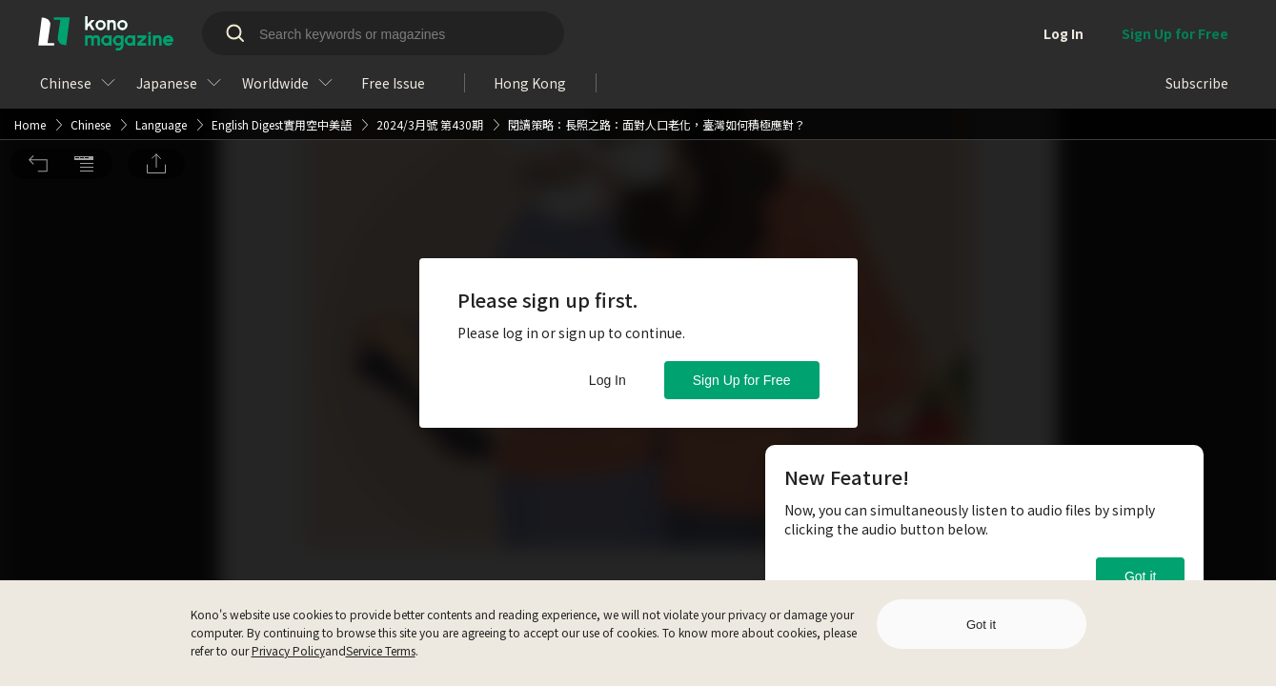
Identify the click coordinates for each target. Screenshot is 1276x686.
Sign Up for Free (742, 380)
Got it (1140, 576)
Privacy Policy (288, 650)
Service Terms (380, 650)
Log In (607, 380)
